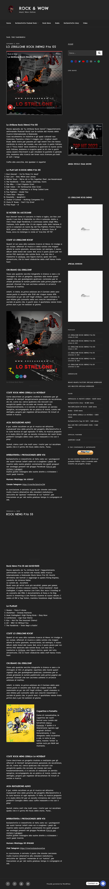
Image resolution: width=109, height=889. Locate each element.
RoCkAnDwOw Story (71, 23)
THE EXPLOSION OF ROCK (77, 407)
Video (85, 23)
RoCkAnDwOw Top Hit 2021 (78, 421)
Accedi (70, 44)
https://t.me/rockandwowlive (32, 848)
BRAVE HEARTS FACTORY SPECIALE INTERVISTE (85, 382)
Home (8, 23)
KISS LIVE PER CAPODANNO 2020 (80, 425)
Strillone (21, 257)
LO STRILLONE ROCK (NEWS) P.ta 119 (81, 365)
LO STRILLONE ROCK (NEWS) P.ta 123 (81, 341)
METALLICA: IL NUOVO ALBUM (79, 399)
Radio (57, 23)
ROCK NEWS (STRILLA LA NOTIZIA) (80, 415)
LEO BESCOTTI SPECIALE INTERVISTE (81, 386)
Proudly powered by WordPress (58, 884)
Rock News (46, 23)
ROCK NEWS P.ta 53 (19, 514)
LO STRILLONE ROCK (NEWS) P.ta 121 (81, 353)
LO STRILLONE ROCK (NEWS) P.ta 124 (81, 335)
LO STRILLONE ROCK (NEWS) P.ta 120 (81, 359)
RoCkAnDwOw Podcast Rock (27, 23)
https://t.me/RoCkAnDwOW (33, 484)
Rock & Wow (34, 8)
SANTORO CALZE (74, 440)
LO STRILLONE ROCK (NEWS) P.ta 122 (31, 46)
